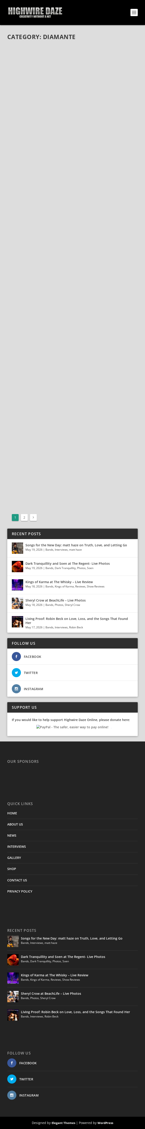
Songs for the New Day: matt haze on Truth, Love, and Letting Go (76, 545)
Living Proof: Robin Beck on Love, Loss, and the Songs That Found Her (76, 621)
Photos (81, 568)
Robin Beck (76, 627)
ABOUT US (15, 824)
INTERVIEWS (16, 846)
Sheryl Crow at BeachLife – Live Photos (55, 600)
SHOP (11, 869)
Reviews (80, 586)
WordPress (105, 1123)
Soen (90, 568)
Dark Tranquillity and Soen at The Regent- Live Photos (67, 563)
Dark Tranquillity (65, 568)
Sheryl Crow (72, 605)
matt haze (75, 550)
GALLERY (14, 857)
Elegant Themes (63, 1123)
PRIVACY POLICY (19, 891)
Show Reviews (96, 586)
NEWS (11, 835)
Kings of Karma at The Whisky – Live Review (59, 582)
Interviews (61, 550)
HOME (12, 813)
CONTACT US (17, 880)
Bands (49, 550)
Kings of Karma (64, 586)
